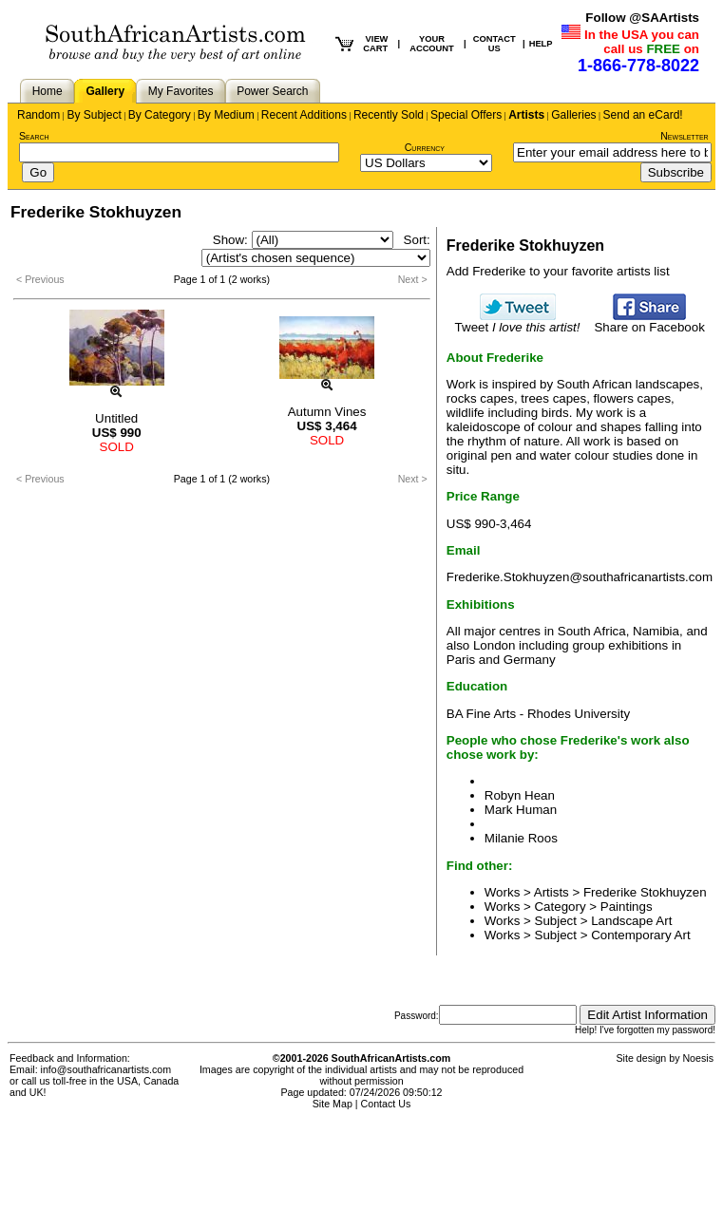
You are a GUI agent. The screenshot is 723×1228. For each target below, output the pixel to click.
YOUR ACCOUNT (431, 43)
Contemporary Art (640, 935)
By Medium (226, 115)
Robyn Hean (520, 795)
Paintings (626, 906)
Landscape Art (631, 921)
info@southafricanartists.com (106, 1069)
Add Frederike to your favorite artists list (558, 271)
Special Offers (466, 115)
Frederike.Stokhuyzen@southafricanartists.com (580, 577)
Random (38, 115)
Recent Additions (304, 115)
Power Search (272, 91)
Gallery (105, 91)
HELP (541, 43)
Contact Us (386, 1103)
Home (47, 91)
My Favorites (181, 91)
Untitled (116, 418)
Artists (526, 115)
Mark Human (521, 810)
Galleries (573, 115)
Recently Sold (388, 115)
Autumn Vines (327, 412)
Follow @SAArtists (642, 17)
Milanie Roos (521, 838)
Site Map (332, 1103)
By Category (159, 115)
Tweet (517, 321)
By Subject (94, 115)
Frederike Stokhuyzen (645, 892)
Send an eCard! (643, 115)
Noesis (697, 1058)
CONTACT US (494, 43)
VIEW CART (375, 43)
